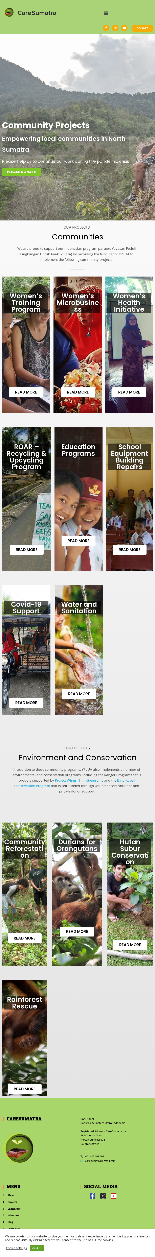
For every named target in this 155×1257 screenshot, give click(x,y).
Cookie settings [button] (16, 1248)
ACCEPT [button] (37, 1248)
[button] (105, 13)
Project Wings (66, 780)
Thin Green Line (90, 780)
